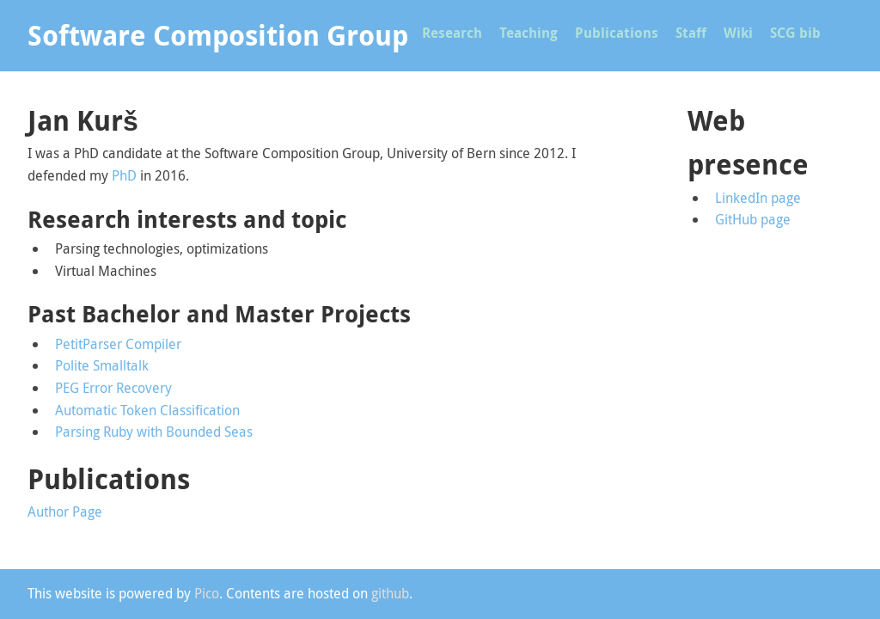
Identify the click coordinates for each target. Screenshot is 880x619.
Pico (206, 593)
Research (452, 32)
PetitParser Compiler (118, 343)
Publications (616, 32)
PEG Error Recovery (113, 387)
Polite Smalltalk (102, 365)
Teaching (528, 32)
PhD (124, 175)
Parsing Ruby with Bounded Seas (154, 431)
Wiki (738, 32)
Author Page (65, 511)
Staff (690, 32)
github (390, 593)
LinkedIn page (758, 197)
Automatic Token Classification (147, 410)
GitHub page (753, 219)
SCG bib (795, 32)
